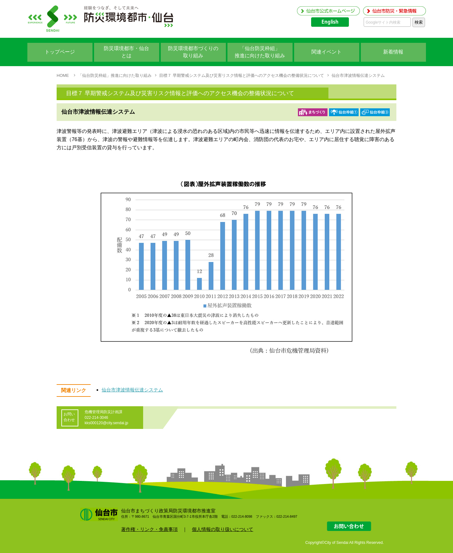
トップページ (60, 51)
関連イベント (326, 51)
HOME (63, 75)
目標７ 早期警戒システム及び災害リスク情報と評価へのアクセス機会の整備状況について (241, 75)
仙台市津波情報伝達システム (358, 75)
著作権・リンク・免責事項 (149, 529)
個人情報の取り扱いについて (222, 529)
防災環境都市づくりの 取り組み (193, 52)
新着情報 (393, 51)
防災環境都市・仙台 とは (126, 52)
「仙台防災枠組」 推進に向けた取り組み (260, 52)
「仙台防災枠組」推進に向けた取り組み (115, 75)
